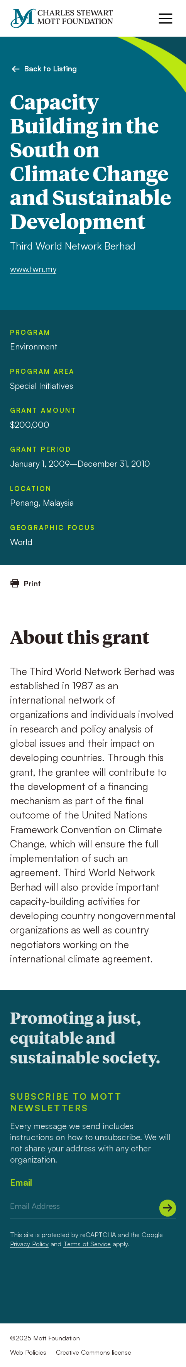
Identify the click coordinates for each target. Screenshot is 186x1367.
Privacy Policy (29, 1244)
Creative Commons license (93, 1352)
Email (21, 1182)
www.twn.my (33, 268)
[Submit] (167, 1208)
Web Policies (28, 1352)
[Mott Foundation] (66, 18)
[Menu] (165, 18)
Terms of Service (87, 1244)
